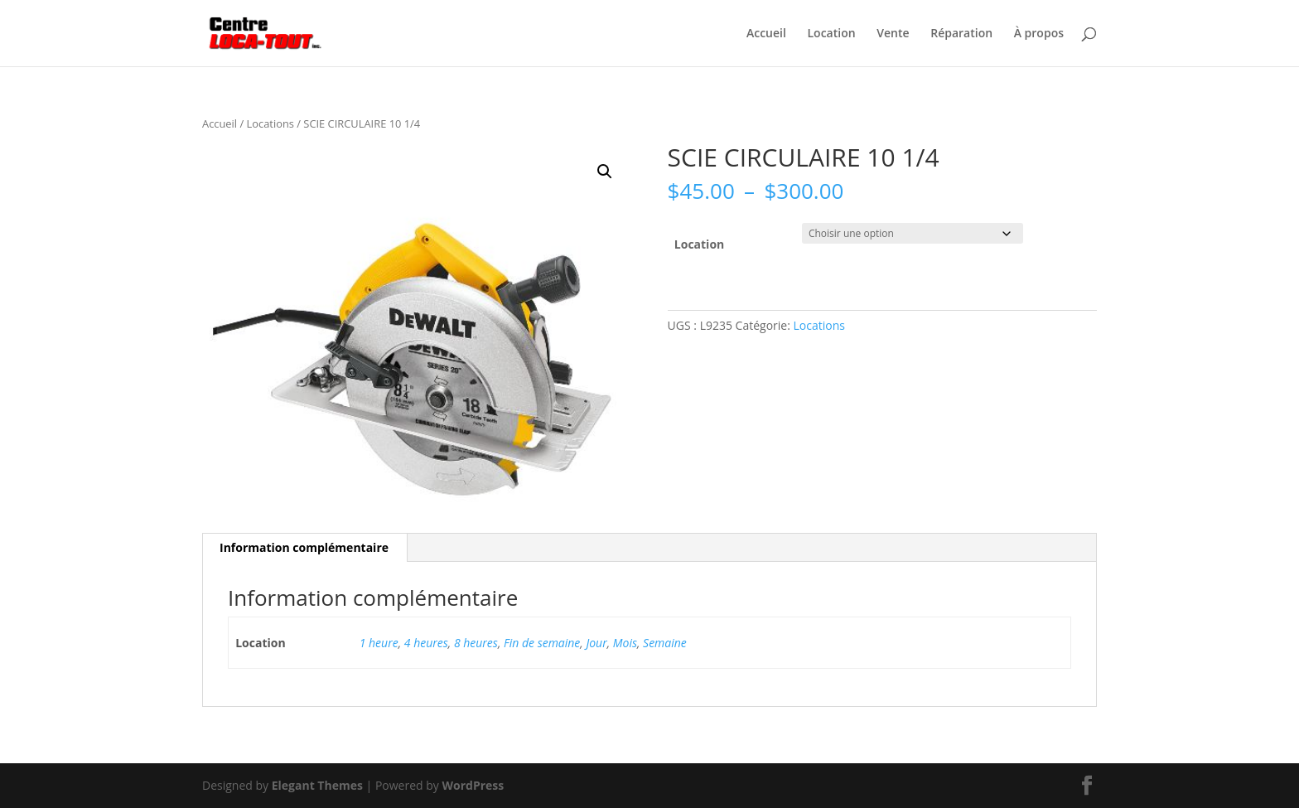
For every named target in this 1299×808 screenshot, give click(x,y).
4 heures (426, 643)
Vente (892, 34)
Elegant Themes (317, 785)
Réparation (961, 34)
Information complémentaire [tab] (304, 547)
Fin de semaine (542, 643)
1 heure (379, 643)
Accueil (766, 34)
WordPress (473, 785)
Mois (625, 643)
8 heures (476, 643)
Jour (596, 643)
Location (832, 34)
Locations (270, 123)
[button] (605, 171)
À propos (1039, 34)
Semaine (665, 643)
